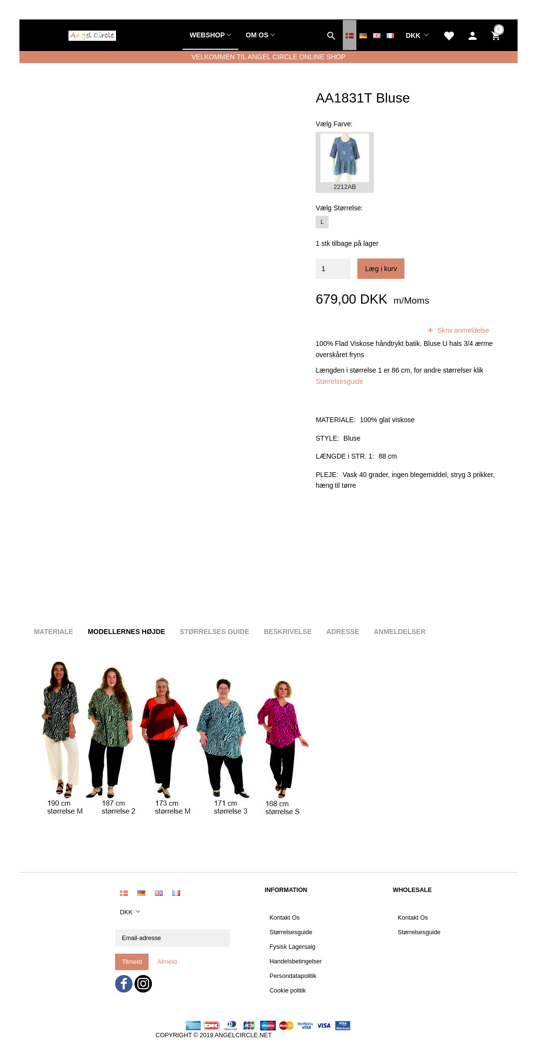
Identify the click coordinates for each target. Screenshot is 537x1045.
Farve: (334, 124)
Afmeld (167, 961)
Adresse (342, 631)
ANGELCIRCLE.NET (243, 1035)
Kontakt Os (284, 917)
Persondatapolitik (293, 976)
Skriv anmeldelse (462, 330)
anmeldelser (390, 330)
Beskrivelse (288, 631)
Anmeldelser (400, 631)
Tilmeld (132, 961)
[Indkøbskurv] (497, 35)
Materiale (53, 631)
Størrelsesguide (339, 381)
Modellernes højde (126, 631)
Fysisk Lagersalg (292, 946)
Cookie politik (287, 990)
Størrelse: (339, 208)
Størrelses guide (214, 631)
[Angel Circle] (92, 34)
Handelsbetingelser (295, 961)
